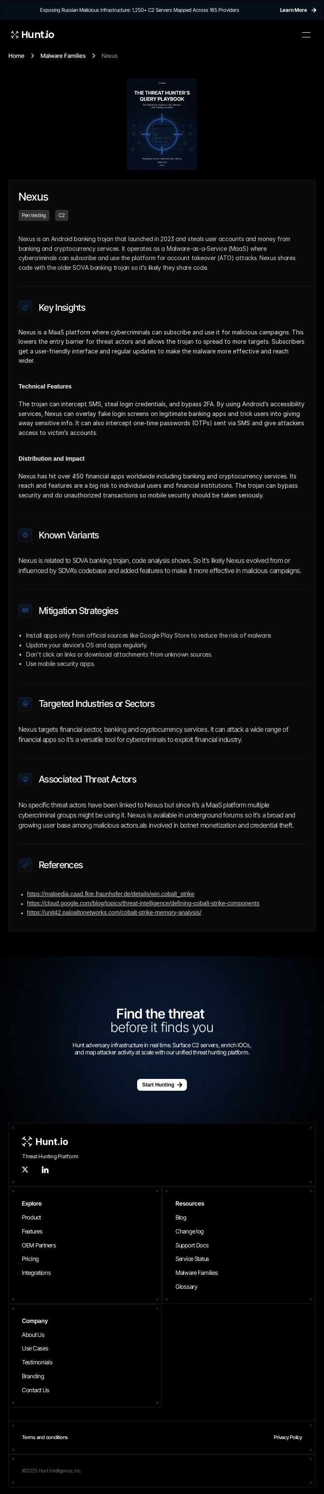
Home (16, 55)
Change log (190, 1231)
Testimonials (37, 1362)
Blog (181, 1217)
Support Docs (192, 1245)
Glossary (186, 1286)
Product (31, 1217)
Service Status (192, 1258)
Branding (33, 1376)
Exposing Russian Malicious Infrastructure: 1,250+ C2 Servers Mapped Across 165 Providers (139, 10)
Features (32, 1231)
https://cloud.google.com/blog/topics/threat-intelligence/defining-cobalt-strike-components (143, 903)
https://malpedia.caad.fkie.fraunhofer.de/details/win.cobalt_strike (110, 894)
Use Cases (35, 1348)
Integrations (36, 1272)
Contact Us (35, 1389)
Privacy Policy (288, 1437)
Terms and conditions (45, 1437)
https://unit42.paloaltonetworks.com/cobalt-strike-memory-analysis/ (114, 912)
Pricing (30, 1258)
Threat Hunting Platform (50, 1156)
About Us (33, 1334)
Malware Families (63, 55)
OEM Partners (39, 1245)
